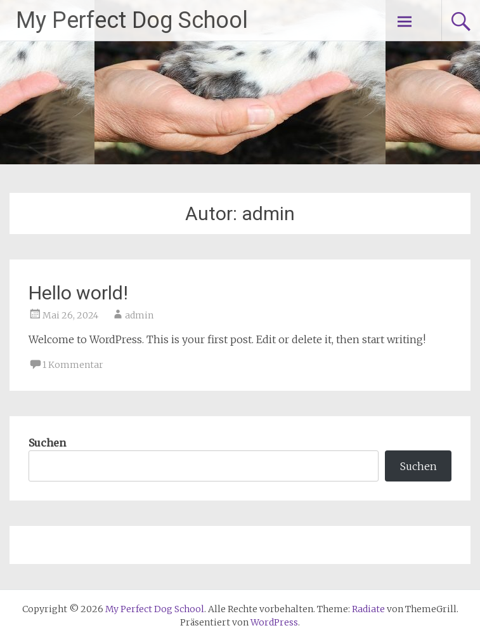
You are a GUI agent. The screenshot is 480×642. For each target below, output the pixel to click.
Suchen (47, 442)
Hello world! (78, 293)
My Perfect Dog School (132, 20)
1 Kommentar (72, 364)
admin (139, 315)
